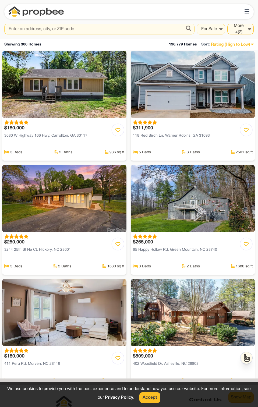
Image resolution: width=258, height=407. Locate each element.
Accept (150, 397)
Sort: (205, 44)
